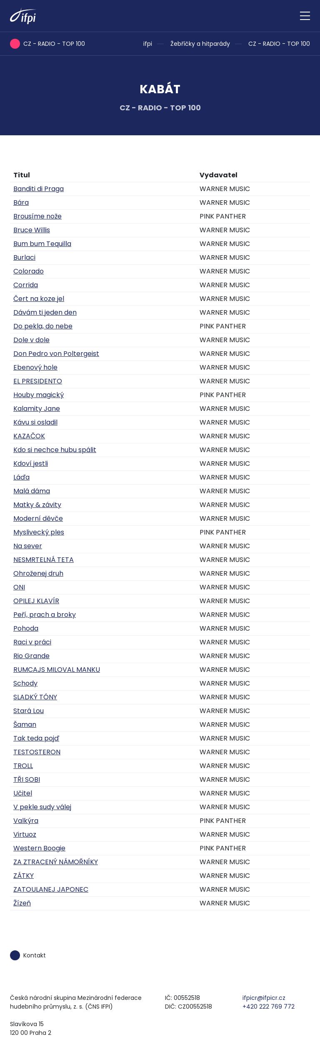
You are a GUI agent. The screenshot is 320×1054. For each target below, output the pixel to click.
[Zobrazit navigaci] (305, 16)
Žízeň (22, 903)
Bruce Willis (31, 230)
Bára (21, 202)
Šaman (24, 724)
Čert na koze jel (38, 298)
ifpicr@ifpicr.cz (263, 998)
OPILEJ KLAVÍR (36, 601)
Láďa (21, 477)
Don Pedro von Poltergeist (56, 353)
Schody (25, 683)
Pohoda (25, 628)
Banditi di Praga (38, 189)
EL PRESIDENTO (37, 381)
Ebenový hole (35, 367)
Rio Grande (31, 656)
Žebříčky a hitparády (200, 44)
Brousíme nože (37, 216)
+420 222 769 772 (268, 1006)
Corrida (25, 285)
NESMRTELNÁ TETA (43, 559)
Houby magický (38, 395)
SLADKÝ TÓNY (35, 697)
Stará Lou (28, 711)
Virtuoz (24, 834)
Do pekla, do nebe (42, 326)
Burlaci (24, 257)
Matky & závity (37, 505)
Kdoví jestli (30, 463)
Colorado (28, 271)
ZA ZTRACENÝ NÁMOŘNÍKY (55, 862)
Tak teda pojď (36, 738)
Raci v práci (32, 642)
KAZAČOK (29, 436)
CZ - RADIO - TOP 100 (279, 44)
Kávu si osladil (35, 422)
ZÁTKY (23, 875)
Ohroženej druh (38, 573)
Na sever (27, 546)
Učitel (22, 793)
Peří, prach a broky (44, 614)
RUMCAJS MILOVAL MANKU (56, 669)
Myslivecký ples (38, 532)
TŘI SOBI (26, 779)
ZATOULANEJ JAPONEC (50, 889)
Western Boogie (39, 848)
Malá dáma (31, 491)
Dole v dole (31, 340)
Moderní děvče (38, 518)
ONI (19, 587)
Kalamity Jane (36, 408)
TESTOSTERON (36, 752)
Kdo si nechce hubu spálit (54, 450)
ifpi (147, 44)
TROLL (23, 766)
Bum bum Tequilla (42, 244)
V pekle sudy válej (42, 807)
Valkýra (25, 820)
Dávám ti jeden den (45, 312)
